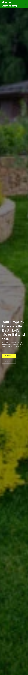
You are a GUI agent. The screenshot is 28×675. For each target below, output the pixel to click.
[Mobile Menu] (25, 4)
